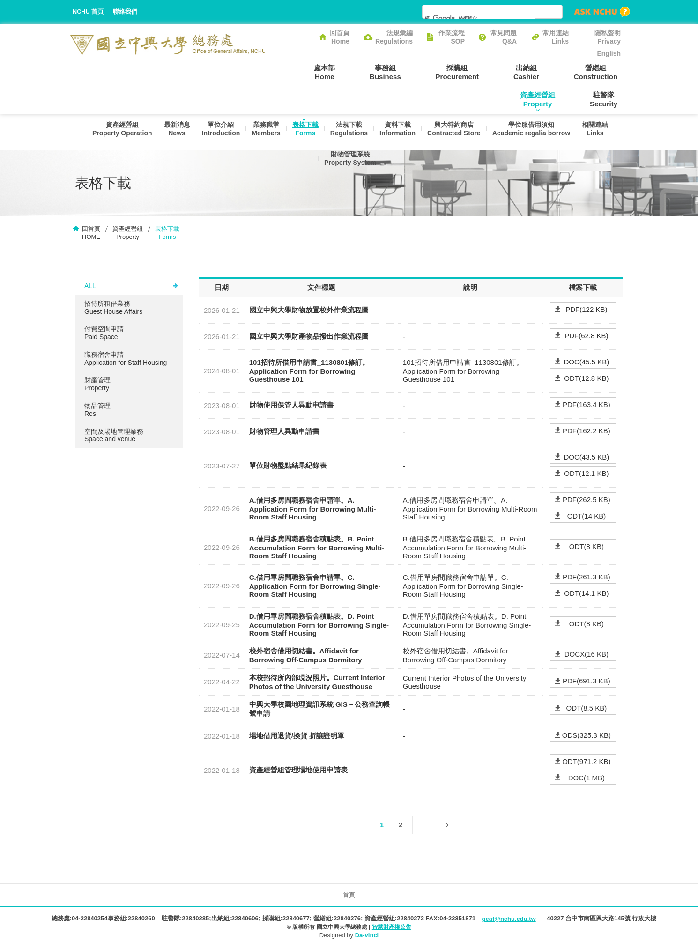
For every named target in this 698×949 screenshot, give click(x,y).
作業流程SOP (451, 37)
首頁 (349, 895)
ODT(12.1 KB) (586, 474)
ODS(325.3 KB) (586, 736)
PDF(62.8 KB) (586, 337)
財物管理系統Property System (349, 167)
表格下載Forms (303, 132)
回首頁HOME (91, 233)
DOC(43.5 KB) (586, 458)
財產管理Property (97, 385)
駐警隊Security (607, 99)
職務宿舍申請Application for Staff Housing (125, 359)
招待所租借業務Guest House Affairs (113, 308)
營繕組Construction (535, 71)
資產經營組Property (603, 71)
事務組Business (344, 71)
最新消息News (170, 132)
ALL (90, 286)
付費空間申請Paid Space (104, 333)
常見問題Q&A (503, 37)
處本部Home (290, 71)
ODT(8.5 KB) (586, 709)
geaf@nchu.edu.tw (508, 919)
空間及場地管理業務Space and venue (113, 436)
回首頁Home (339, 37)
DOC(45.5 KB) (586, 363)
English (609, 53)
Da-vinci (367, 936)
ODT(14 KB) (586, 517)
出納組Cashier (473, 71)
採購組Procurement (410, 71)
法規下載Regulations (348, 132)
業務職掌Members (262, 132)
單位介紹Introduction (216, 132)
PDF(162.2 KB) (586, 432)
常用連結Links (555, 37)
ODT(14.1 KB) (586, 594)
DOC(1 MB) (586, 779)
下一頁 (421, 823)
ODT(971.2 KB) (586, 762)
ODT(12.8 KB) (586, 379)
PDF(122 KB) (586, 310)
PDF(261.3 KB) (586, 578)
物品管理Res (97, 410)
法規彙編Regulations (394, 37)
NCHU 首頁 (88, 11)
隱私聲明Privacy (607, 37)
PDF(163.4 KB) (586, 405)
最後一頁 (445, 823)
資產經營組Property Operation (114, 132)
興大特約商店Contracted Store (456, 132)
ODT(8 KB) (586, 547)
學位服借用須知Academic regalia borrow (535, 132)
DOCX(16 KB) (586, 656)
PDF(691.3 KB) (586, 682)
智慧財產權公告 (391, 928)
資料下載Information (398, 132)
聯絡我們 (125, 11)
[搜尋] (480, 18)
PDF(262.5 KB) (586, 500)
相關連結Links (600, 132)
